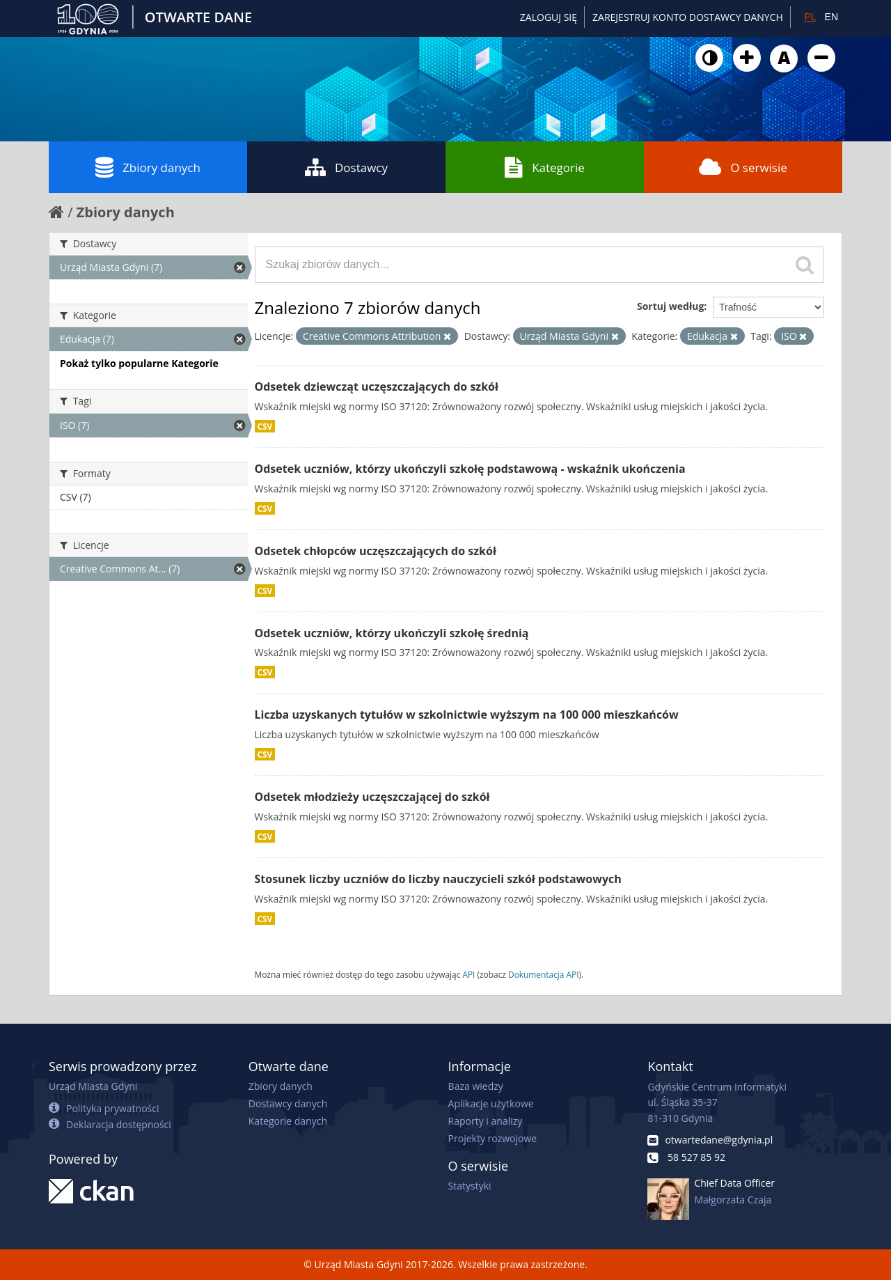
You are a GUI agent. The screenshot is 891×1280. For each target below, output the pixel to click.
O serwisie (743, 167)
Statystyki (469, 1185)
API (468, 974)
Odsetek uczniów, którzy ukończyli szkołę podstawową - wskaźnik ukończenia (470, 468)
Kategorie (545, 167)
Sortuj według (670, 306)
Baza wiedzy (475, 1086)
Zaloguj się (548, 17)
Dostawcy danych (288, 1103)
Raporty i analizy (485, 1120)
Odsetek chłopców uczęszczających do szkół (375, 551)
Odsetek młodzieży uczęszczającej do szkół (372, 796)
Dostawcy (346, 167)
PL (810, 16)
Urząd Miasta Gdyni (93, 1086)
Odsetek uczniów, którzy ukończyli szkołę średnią (392, 633)
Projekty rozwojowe (492, 1138)
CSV (265, 426)
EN (831, 16)
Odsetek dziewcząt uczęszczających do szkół (376, 386)
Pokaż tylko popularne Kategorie (139, 363)
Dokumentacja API (543, 974)
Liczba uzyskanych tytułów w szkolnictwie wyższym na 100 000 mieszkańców (467, 714)
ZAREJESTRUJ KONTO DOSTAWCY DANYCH (687, 17)
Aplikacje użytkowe (491, 1103)
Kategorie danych (288, 1120)
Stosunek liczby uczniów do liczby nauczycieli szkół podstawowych (438, 879)
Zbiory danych (147, 167)
